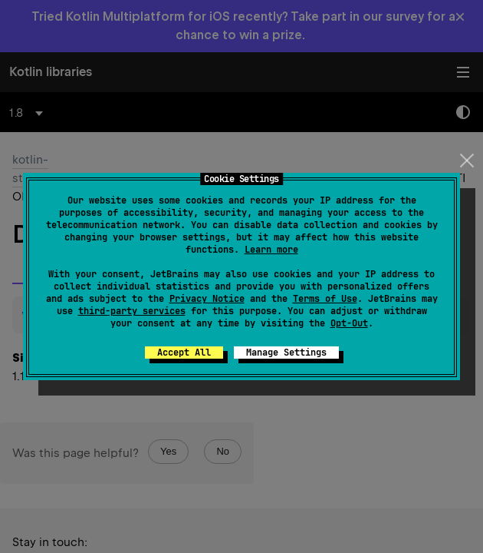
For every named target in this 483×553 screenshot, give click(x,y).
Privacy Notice (207, 299)
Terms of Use (325, 299)
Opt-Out (349, 323)
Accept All (184, 352)
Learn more (271, 249)
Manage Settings (286, 352)
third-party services (132, 311)
